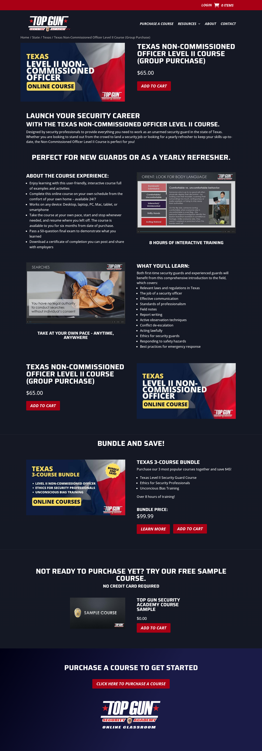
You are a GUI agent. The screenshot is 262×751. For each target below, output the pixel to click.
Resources (187, 23)
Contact (228, 23)
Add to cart (154, 86)
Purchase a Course (156, 23)
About (210, 23)
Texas (47, 37)
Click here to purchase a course (131, 683)
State (36, 37)
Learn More (153, 529)
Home (24, 37)
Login (206, 5)
